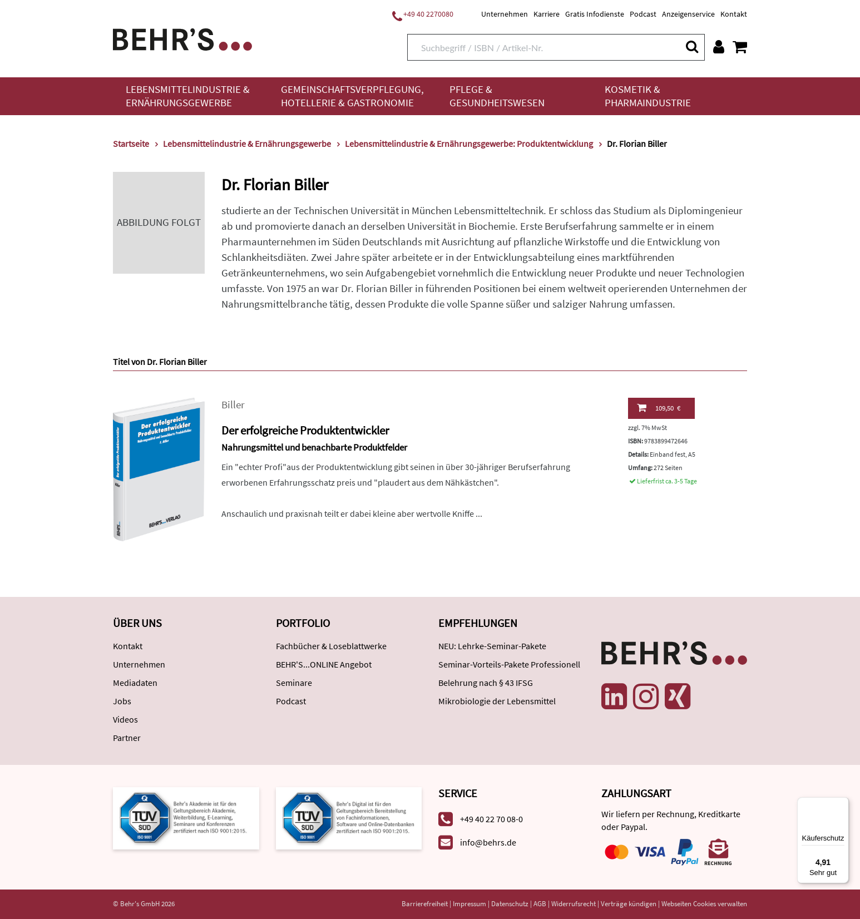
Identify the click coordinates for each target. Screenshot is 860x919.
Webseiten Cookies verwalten (704, 903)
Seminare (294, 682)
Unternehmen (504, 14)
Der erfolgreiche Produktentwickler (305, 430)
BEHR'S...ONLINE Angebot (324, 664)
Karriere (546, 14)
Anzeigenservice (688, 14)
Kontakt (733, 14)
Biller (233, 404)
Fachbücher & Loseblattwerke (331, 645)
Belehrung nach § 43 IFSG (485, 682)
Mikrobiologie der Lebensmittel (497, 700)
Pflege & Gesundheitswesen (497, 96)
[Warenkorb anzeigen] (740, 47)
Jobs (122, 700)
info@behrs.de (488, 842)
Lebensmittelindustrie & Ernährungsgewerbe (188, 96)
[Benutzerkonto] (718, 47)
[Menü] (842, 804)
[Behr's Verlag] (182, 38)
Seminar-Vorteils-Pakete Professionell (509, 664)
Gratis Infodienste (594, 14)
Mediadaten (135, 682)
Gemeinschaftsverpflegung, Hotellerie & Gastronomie (352, 96)
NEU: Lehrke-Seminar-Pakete (492, 645)
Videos (125, 719)
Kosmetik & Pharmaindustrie (648, 96)
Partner (127, 737)
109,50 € (658, 408)
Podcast (643, 14)
